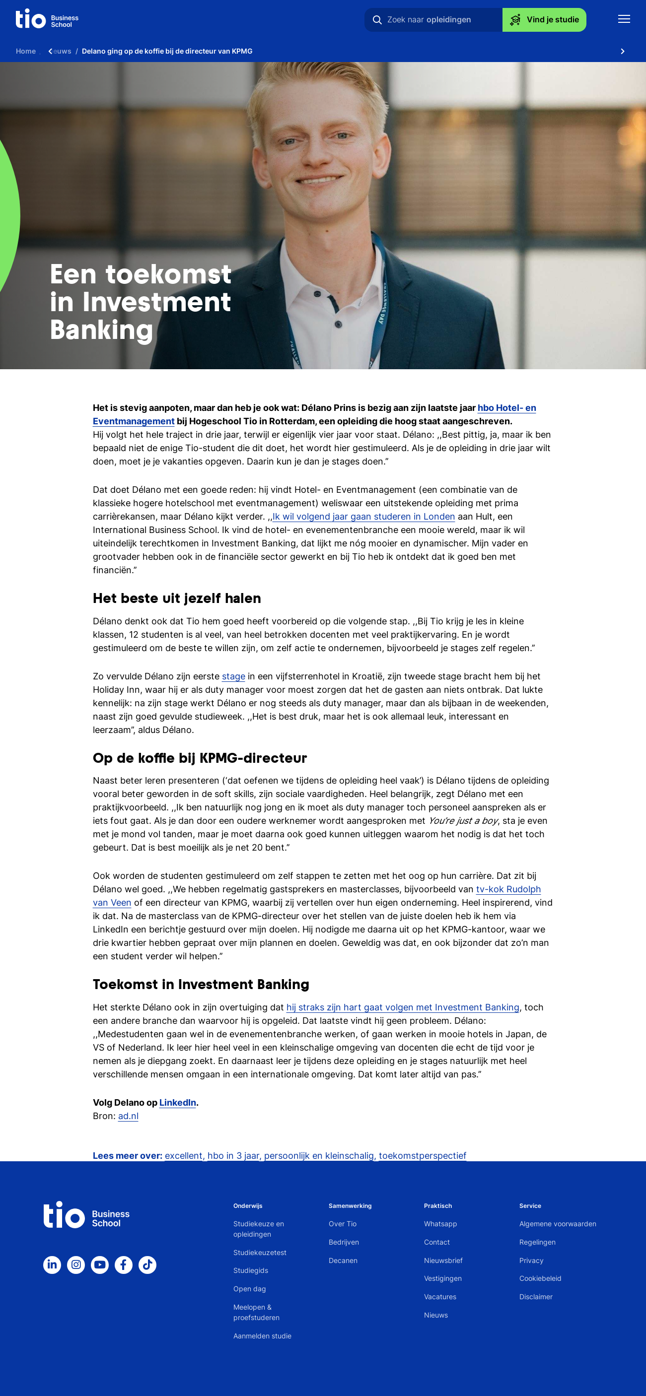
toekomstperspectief (423, 1155)
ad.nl (128, 1116)
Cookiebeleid (540, 1278)
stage (233, 676)
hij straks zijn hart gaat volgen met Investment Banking (403, 1007)
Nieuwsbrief (443, 1260)
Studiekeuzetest (260, 1252)
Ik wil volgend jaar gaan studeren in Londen (364, 516)
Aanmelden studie (262, 1335)
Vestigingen (443, 1278)
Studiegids (250, 1270)
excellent (184, 1155)
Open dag (249, 1288)
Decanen (343, 1260)
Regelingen (537, 1242)
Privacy (531, 1260)
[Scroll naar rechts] (623, 51)
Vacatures (440, 1296)
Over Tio (343, 1223)
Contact (437, 1242)
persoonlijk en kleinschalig (319, 1155)
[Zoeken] (377, 19)
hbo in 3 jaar (233, 1155)
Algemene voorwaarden (557, 1223)
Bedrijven (344, 1242)
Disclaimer (536, 1296)
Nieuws (436, 1315)
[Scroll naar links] (50, 51)
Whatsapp (440, 1223)
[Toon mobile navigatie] (624, 20)
